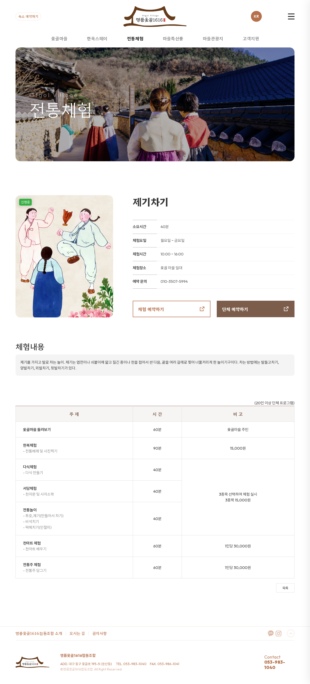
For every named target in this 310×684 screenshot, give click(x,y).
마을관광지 (213, 38)
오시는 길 (77, 633)
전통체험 (135, 38)
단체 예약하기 (235, 309)
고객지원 (251, 38)
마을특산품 (173, 38)
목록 (285, 588)
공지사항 (99, 633)
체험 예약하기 (151, 309)
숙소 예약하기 (28, 16)
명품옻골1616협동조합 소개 (39, 633)
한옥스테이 (97, 38)
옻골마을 (59, 38)
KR (256, 16)
